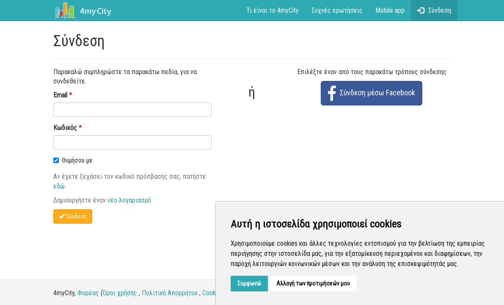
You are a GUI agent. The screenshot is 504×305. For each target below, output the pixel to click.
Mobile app (390, 10)
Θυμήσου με (73, 160)
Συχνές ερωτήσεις (337, 10)
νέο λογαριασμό (129, 200)
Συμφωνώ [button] (249, 283)
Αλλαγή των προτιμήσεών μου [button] (313, 283)
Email (60, 95)
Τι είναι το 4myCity (272, 10)
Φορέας (88, 293)
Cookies (212, 293)
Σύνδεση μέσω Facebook (371, 93)
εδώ (59, 186)
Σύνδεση (434, 10)
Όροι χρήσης (120, 293)
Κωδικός (65, 128)
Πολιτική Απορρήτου (170, 293)
